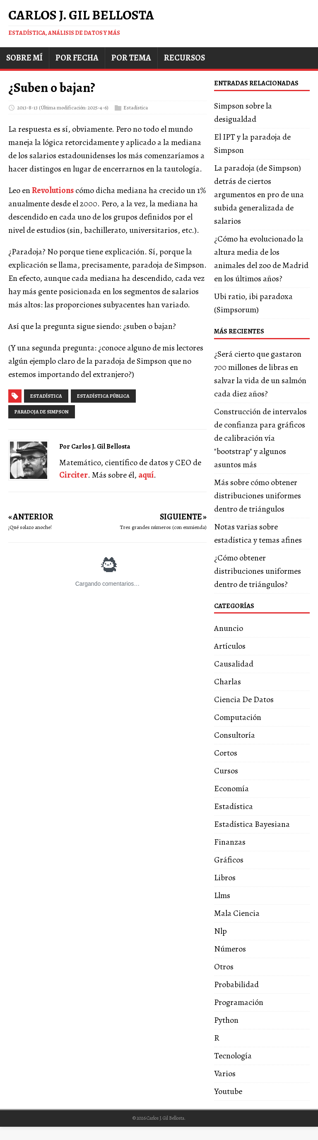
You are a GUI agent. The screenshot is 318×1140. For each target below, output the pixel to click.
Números (230, 948)
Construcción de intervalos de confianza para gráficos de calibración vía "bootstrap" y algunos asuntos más (260, 438)
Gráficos (228, 859)
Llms (222, 895)
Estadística (135, 107)
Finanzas (230, 842)
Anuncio (228, 628)
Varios (225, 1073)
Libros (225, 877)
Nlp (220, 931)
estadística (46, 396)
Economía (231, 788)
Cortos (225, 752)
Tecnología (233, 1055)
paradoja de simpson (41, 411)
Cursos (226, 770)
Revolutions (53, 190)
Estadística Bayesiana (252, 824)
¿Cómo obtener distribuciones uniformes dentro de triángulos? (257, 571)
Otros (224, 966)
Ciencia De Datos (244, 699)
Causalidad (233, 663)
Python (226, 1020)
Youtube (228, 1091)
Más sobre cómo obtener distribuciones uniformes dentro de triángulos (257, 495)
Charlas (227, 681)
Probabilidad (236, 984)
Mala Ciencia (237, 913)
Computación (237, 717)
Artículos (230, 646)
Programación (238, 1002)
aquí (146, 475)
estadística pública (103, 396)
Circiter (73, 475)
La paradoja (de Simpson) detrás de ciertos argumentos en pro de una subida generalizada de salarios (259, 194)
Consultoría (234, 735)
